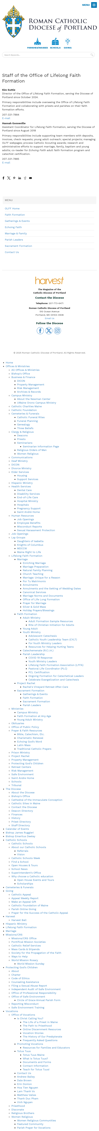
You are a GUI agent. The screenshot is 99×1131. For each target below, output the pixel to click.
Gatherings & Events (17, 220)
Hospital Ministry (27, 501)
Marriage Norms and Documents (43, 595)
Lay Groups (18, 537)
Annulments (30, 584)
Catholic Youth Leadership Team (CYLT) (52, 639)
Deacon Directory (22, 810)
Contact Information (35, 1065)
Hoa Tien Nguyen (27, 1087)
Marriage (22, 559)
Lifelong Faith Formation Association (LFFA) (55, 665)
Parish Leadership (34, 654)
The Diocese (13, 788)
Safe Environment (22, 774)
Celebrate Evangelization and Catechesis (53, 679)
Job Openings (25, 519)
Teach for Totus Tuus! (36, 1069)
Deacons (22, 435)
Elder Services (20, 471)
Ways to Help (19, 956)
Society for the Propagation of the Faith (36, 952)
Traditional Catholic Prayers (34, 748)
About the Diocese (22, 792)
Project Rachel (26, 683)
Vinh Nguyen (25, 1102)
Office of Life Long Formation (41, 599)
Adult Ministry (31, 617)
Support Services (27, 479)
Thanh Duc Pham (27, 1098)
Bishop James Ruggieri (20, 832)
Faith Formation (15, 214)
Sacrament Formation (18, 245)
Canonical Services (34, 592)
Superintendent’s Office (26, 872)
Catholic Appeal (21, 894)
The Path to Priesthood (37, 1025)
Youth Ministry (32, 632)
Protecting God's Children (27, 763)
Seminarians (24, 442)
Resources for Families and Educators (46, 1047)
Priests (21, 439)
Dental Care (24, 490)
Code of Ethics (20, 978)
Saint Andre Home (22, 777)
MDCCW (22, 548)
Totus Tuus (24, 1051)
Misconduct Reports (29, 526)
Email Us (49, 318)
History (15, 817)
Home (9, 362)
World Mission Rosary (24, 960)
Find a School (20, 861)
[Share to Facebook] (3, 178)
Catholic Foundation (24, 410)
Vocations (12, 1011)
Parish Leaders (14, 239)
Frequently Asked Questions (40, 1040)
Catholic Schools (16, 839)
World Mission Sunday (30, 963)
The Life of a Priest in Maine (40, 1022)
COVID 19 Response (40, 657)
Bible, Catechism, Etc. (30, 734)
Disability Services (28, 493)
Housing (22, 475)
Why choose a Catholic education (32, 876)
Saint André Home (28, 511)
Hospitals (23, 504)
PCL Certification (39, 672)
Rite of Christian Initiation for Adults (51, 624)
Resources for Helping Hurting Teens (51, 646)
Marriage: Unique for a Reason (41, 577)
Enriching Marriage (34, 562)
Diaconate (17, 1109)
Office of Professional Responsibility (33, 992)
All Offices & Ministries (25, 369)
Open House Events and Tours (35, 879)
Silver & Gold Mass (34, 606)
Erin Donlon (24, 1084)
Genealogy (23, 424)
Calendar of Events (17, 828)
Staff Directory (20, 825)
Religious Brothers (22, 1113)
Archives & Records (29, 391)
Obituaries (17, 723)
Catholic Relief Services (26, 945)
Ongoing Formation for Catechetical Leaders (56, 675)
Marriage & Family (16, 233)
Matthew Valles (26, 1094)
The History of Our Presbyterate (42, 1036)
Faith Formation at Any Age (34, 716)
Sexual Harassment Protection (36, 530)
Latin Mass (23, 745)
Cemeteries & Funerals (25, 413)
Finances (16, 814)
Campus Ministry (21, 395)
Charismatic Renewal (30, 737)
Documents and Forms (37, 1062)
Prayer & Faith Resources (26, 730)
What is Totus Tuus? (35, 1058)
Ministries (17, 708)
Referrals (22, 850)
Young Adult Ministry (30, 719)
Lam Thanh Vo (26, 1091)
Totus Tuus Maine (33, 1054)
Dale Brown (24, 1080)
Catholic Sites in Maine (25, 803)
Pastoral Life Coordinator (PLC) (47, 668)
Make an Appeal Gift (23, 901)
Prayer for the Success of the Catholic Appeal (39, 912)
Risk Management (28, 388)
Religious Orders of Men (32, 449)
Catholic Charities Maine (26, 406)
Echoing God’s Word (29, 741)
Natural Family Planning (37, 570)
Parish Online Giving (23, 909)
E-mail (6, 118)
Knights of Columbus (30, 544)
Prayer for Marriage (34, 603)
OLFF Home (12, 208)
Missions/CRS (14, 934)
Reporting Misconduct (25, 1003)
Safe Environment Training (27, 1007)
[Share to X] (9, 178)
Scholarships (25, 883)
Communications (21, 457)
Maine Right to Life (29, 552)
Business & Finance (23, 377)
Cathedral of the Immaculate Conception (36, 799)
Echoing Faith (13, 227)
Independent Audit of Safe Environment (36, 989)
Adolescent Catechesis (42, 635)
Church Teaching (33, 573)
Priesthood (18, 1105)
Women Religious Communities (36, 1120)
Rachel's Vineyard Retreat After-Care (45, 686)
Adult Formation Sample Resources (50, 621)
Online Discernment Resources (42, 1029)
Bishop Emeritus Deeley (20, 836)
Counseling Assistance (25, 981)
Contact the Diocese (24, 807)
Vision (21, 854)
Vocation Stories (33, 1032)
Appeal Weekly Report (24, 898)
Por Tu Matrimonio (34, 581)
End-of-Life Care (27, 497)
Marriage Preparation (36, 566)
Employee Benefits (28, 522)
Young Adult (30, 628)
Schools (55, 47)
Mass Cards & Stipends (25, 949)
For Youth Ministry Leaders (45, 643)
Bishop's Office (20, 373)
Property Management (30, 384)
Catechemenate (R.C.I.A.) (38, 650)
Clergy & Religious (22, 431)
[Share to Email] (30, 178)
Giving (68, 47)
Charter (16, 974)
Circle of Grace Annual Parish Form (38, 1000)
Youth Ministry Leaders (42, 661)
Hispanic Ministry (22, 482)
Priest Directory (21, 821)
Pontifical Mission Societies (28, 941)
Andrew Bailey (26, 1076)
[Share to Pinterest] (14, 178)
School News (19, 868)
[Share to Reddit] (25, 178)
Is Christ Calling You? (30, 1018)
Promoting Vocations (30, 1043)
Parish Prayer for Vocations (33, 1127)
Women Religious (27, 453)
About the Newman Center (33, 398)
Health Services (21, 486)
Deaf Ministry (19, 460)
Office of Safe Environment (28, 996)
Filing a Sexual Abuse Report (29, 985)
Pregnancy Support (29, 508)
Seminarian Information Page (41, 446)
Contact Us (12, 252)
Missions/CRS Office (23, 938)
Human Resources (22, 515)
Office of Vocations (23, 1014)
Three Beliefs (25, 428)
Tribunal (16, 785)
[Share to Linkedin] (20, 178)
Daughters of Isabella (30, 541)
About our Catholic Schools (28, 847)
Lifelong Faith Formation (26, 555)
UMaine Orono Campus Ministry (36, 402)
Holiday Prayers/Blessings (38, 610)
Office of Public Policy (25, 726)
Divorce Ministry (21, 468)
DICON (21, 380)
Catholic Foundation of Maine (29, 905)
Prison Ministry (20, 752)
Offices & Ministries (18, 366)
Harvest (10, 916)
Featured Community (30, 1123)
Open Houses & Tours (24, 865)
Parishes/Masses (37, 47)
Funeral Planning (27, 420)
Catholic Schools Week (25, 858)
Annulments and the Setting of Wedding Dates (52, 588)
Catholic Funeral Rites (31, 417)
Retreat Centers (21, 766)
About (15, 971)
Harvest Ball (18, 920)
